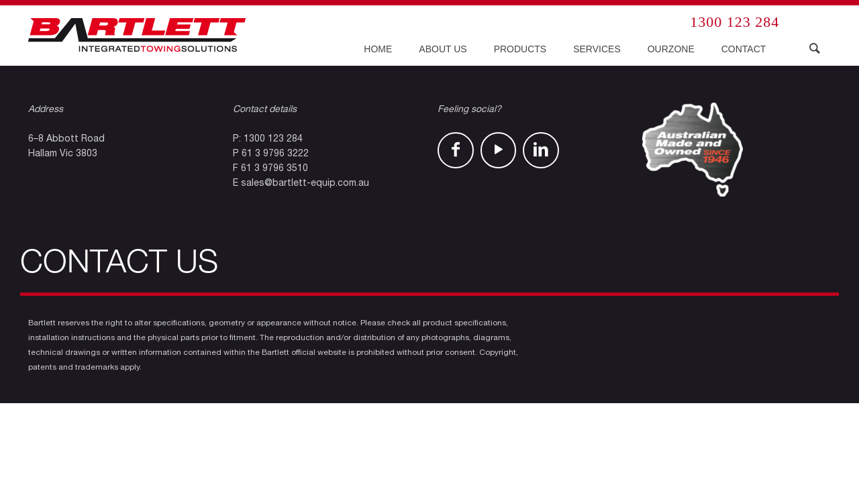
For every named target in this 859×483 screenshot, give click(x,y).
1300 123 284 (734, 21)
